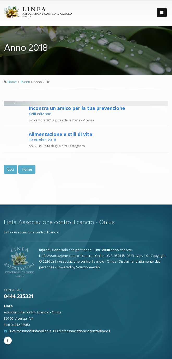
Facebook (8, 340)
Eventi (26, 82)
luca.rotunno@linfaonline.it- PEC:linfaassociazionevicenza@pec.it (59, 331)
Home (12, 82)
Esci (10, 169)
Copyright (158, 255)
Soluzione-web (88, 267)
